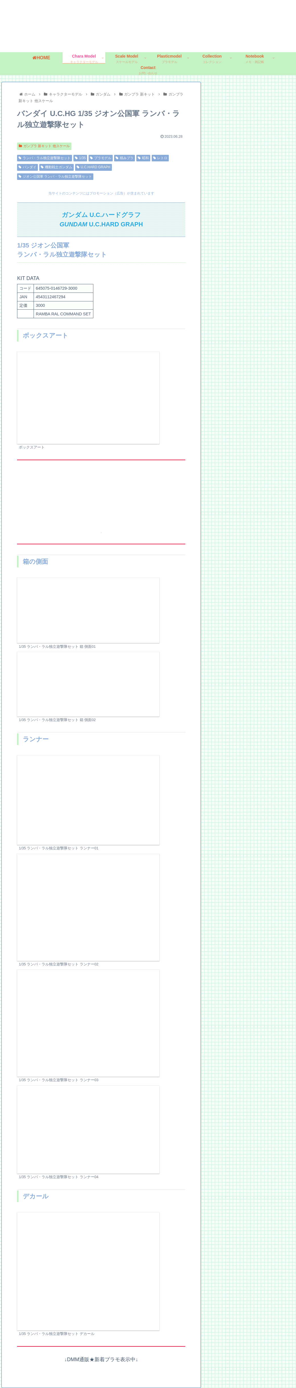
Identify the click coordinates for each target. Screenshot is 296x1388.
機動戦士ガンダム (56, 167)
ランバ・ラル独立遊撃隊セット (44, 158)
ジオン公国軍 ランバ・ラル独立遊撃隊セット (55, 176)
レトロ (160, 158)
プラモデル (100, 158)
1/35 (80, 158)
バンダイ (27, 167)
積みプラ (124, 158)
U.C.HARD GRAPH (93, 167)
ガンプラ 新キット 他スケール (44, 146)
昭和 (143, 158)
